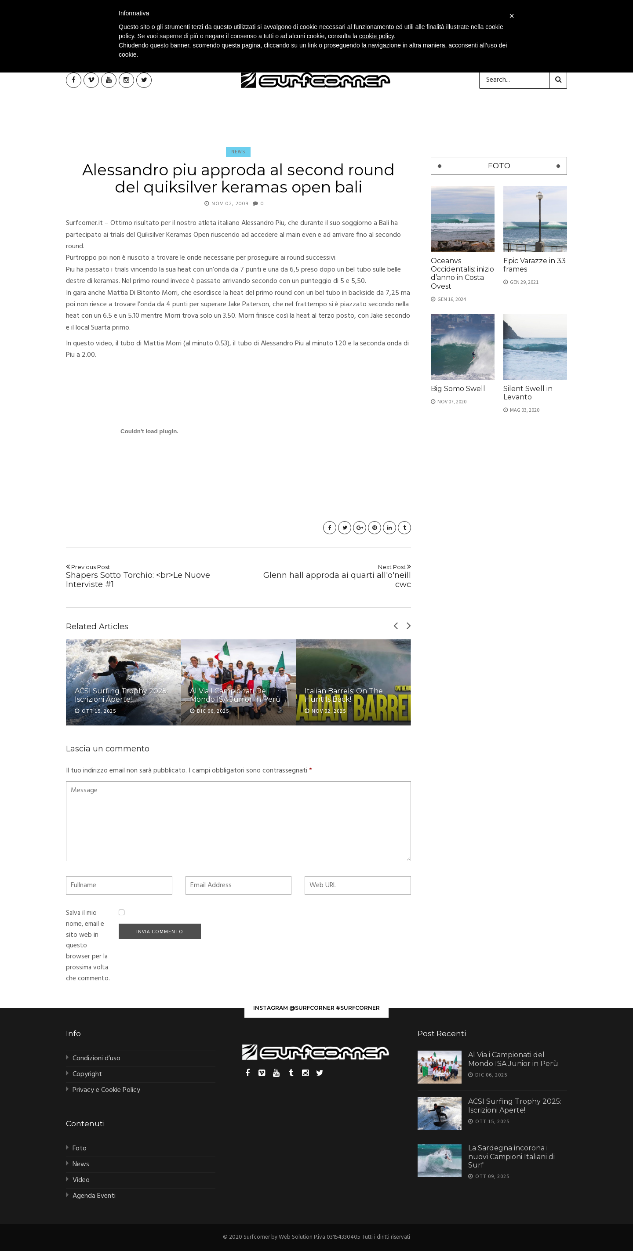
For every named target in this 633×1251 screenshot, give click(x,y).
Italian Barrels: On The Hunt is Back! (344, 695)
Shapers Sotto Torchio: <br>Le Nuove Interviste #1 (149, 576)
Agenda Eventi (94, 1196)
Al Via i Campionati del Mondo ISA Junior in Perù (235, 695)
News (238, 152)
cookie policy (376, 36)
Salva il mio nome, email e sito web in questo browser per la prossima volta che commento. (88, 946)
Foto (80, 1148)
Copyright (87, 1074)
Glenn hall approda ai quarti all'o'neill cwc (328, 576)
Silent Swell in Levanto (528, 392)
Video (81, 1180)
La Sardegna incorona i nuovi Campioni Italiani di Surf (511, 1156)
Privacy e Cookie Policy (106, 1090)
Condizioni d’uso (96, 1058)
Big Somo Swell (458, 388)
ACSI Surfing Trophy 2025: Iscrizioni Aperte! (121, 695)
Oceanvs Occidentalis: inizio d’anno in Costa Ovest (462, 273)
